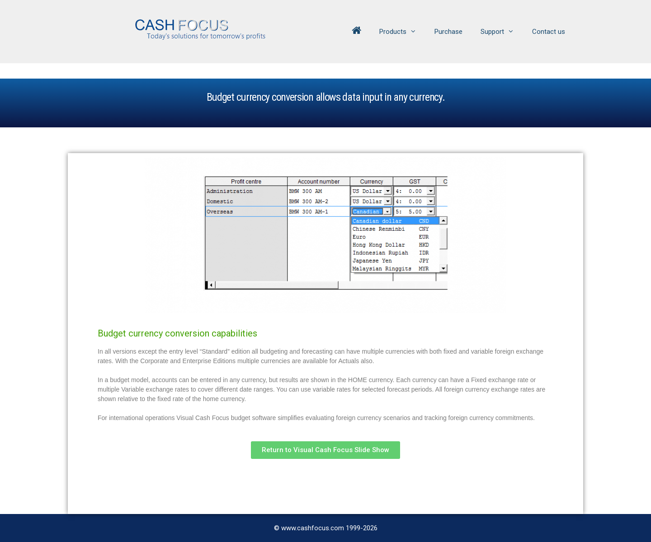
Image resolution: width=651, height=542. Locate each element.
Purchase (448, 32)
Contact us (548, 32)
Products (402, 31)
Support (502, 31)
